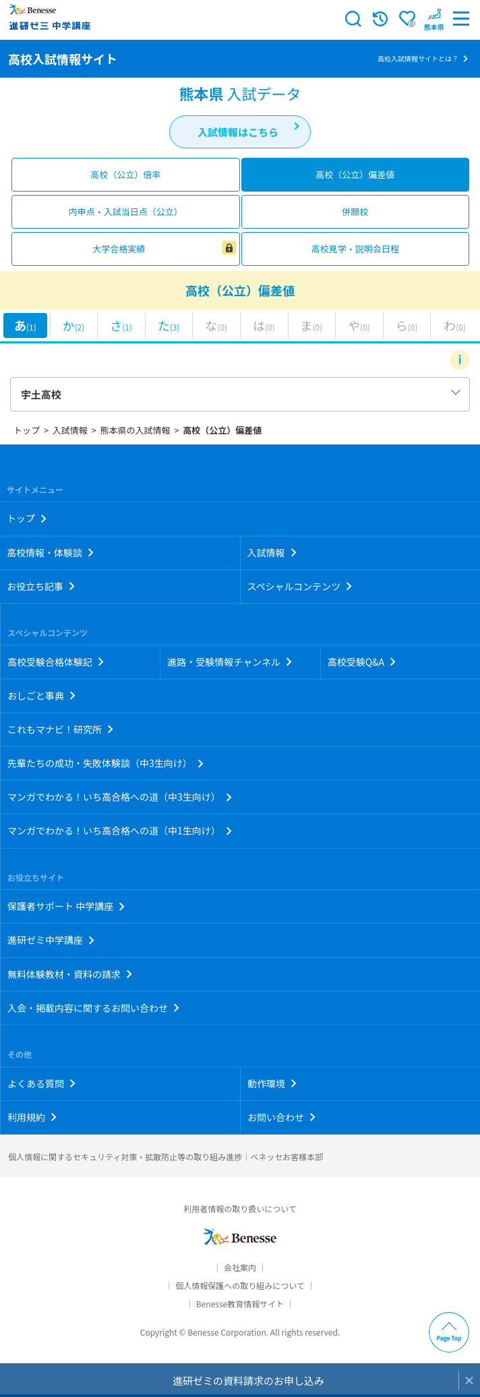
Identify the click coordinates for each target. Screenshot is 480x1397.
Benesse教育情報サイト (240, 1303)
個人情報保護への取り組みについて (240, 1285)
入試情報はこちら (238, 132)
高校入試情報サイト (62, 58)
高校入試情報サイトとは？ (418, 58)
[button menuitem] (434, 19)
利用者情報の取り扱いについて (240, 1208)
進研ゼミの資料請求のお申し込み (248, 1380)
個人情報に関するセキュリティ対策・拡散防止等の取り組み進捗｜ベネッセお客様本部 (165, 1156)
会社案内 (240, 1267)
